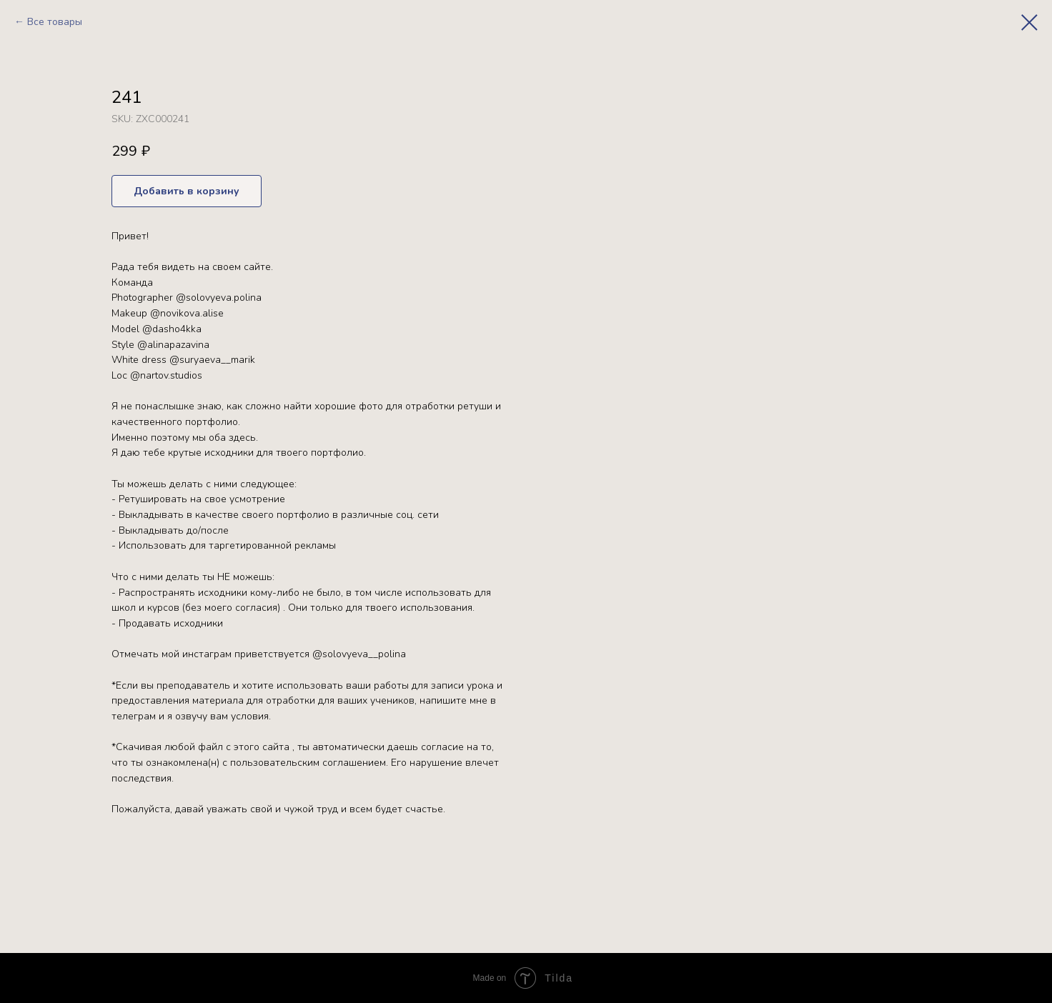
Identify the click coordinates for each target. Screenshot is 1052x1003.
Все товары (54, 22)
